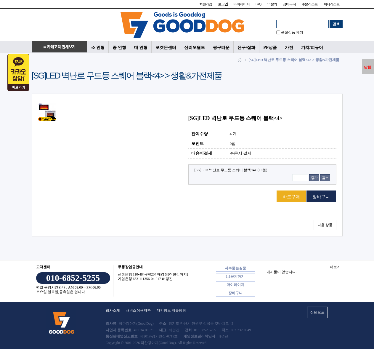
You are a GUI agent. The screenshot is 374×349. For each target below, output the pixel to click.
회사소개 (113, 310)
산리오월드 (194, 47)
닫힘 (367, 67)
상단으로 (317, 312)
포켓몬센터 (165, 47)
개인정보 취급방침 (171, 310)
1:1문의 (272, 4)
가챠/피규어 (312, 47)
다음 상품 (325, 225)
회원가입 (205, 4)
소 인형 (98, 47)
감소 (325, 178)
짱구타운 (221, 47)
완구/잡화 (246, 47)
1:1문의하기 (235, 276)
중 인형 (119, 47)
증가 (314, 178)
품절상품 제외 (292, 32)
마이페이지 (241, 4)
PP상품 (270, 47)
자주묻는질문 (235, 268)
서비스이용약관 (138, 310)
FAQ (258, 4)
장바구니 (289, 4)
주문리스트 (310, 4)
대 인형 (141, 47)
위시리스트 (332, 4)
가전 (289, 47)
